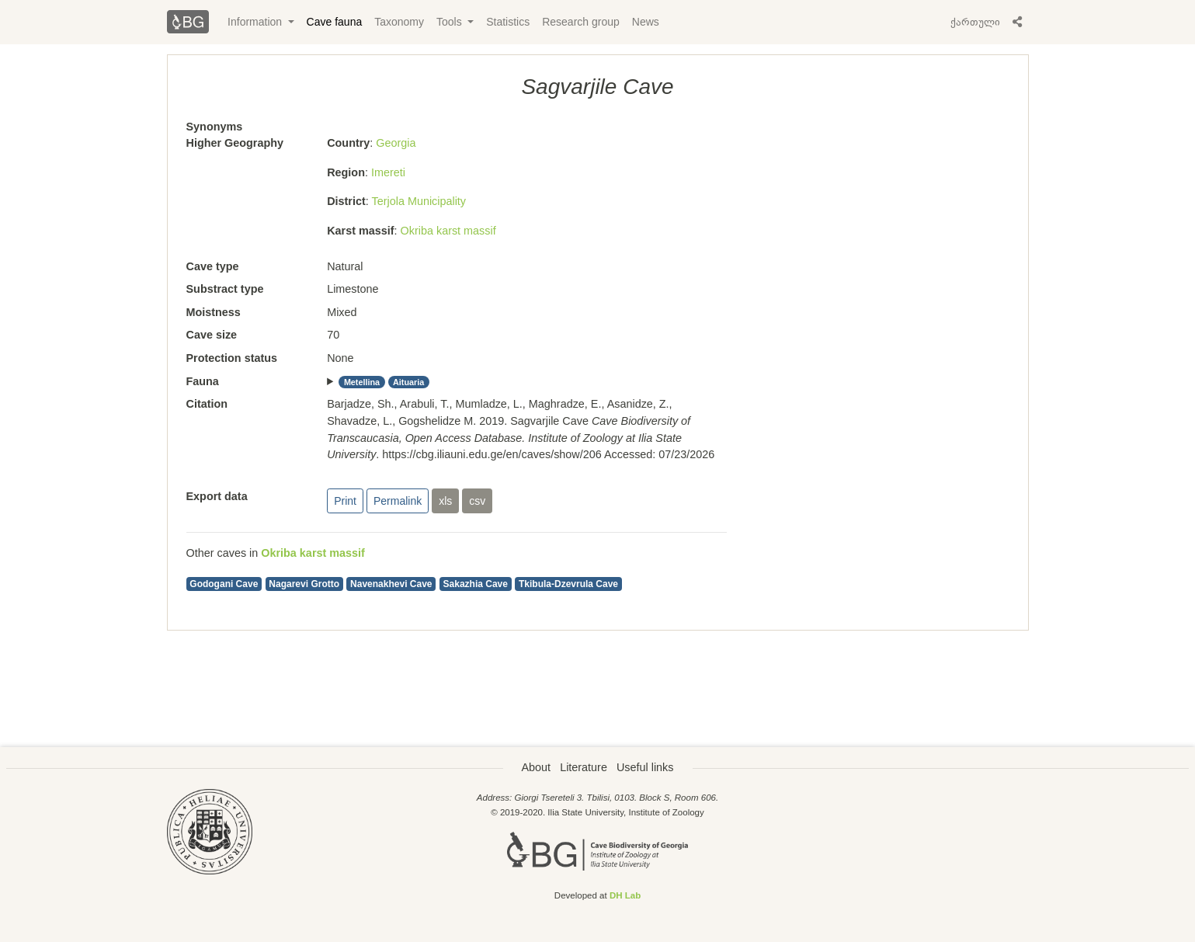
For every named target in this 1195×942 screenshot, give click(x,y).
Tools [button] (450, 22)
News (645, 22)
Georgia (395, 143)
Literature (583, 767)
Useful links (645, 767)
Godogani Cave (223, 584)
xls (445, 501)
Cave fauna (335, 22)
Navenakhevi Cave (391, 584)
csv (477, 501)
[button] (1017, 21)
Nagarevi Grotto (304, 584)
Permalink (397, 501)
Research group (581, 22)
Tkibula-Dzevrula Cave (568, 584)
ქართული (975, 22)
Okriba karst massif (448, 230)
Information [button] (256, 22)
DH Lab (625, 895)
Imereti (388, 172)
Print (345, 501)
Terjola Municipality (419, 201)
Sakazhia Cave (475, 584)
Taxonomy (399, 22)
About (536, 767)
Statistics (508, 22)
